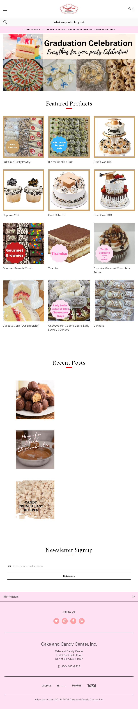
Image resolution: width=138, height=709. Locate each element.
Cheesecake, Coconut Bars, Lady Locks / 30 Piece (68, 328)
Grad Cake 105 (57, 215)
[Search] (3, 22)
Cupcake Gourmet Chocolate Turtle (112, 270)
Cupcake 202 (11, 215)
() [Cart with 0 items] (131, 9)
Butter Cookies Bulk (60, 162)
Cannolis (99, 325)
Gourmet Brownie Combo (18, 268)
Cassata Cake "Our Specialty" (21, 325)
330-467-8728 (70, 666)
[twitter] (56, 620)
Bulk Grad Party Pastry (16, 162)
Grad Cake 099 (103, 162)
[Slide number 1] (69, 62)
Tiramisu (53, 268)
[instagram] (64, 620)
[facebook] (73, 620)
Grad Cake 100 (103, 215)
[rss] (81, 620)
